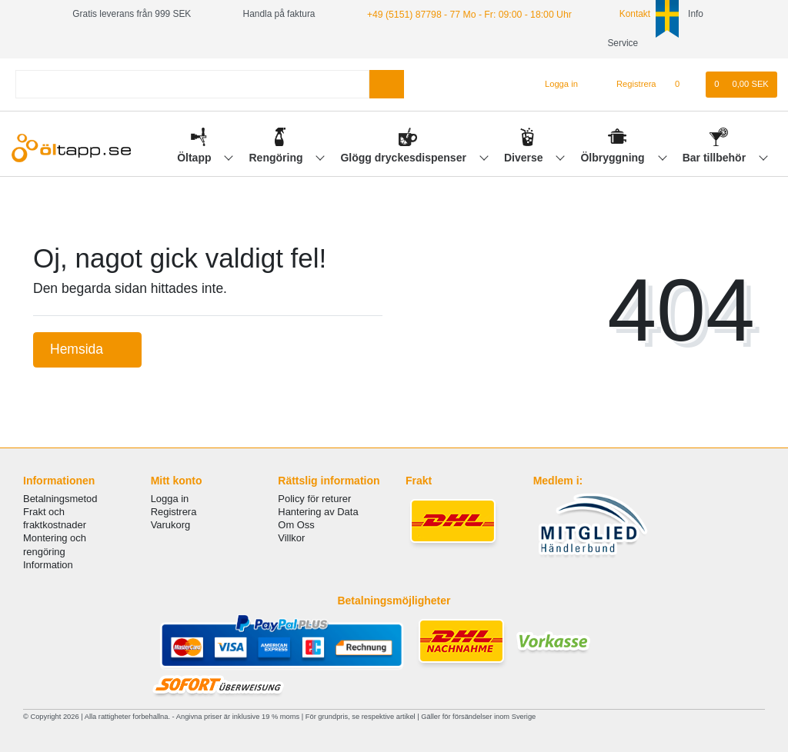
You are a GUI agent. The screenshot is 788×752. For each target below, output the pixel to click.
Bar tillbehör (716, 157)
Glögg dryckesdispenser (404, 157)
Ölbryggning (613, 157)
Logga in (170, 498)
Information (48, 565)
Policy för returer (314, 498)
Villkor (291, 538)
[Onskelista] (685, 85)
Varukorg (171, 525)
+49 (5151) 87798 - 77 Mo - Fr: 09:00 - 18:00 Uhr (466, 13)
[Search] (386, 84)
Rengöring (277, 157)
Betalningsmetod (60, 498)
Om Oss (296, 525)
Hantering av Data (318, 511)
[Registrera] (627, 85)
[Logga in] (554, 85)
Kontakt (624, 13)
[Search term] (192, 84)
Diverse (525, 157)
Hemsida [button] (87, 349)
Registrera (174, 511)
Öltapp (195, 157)
